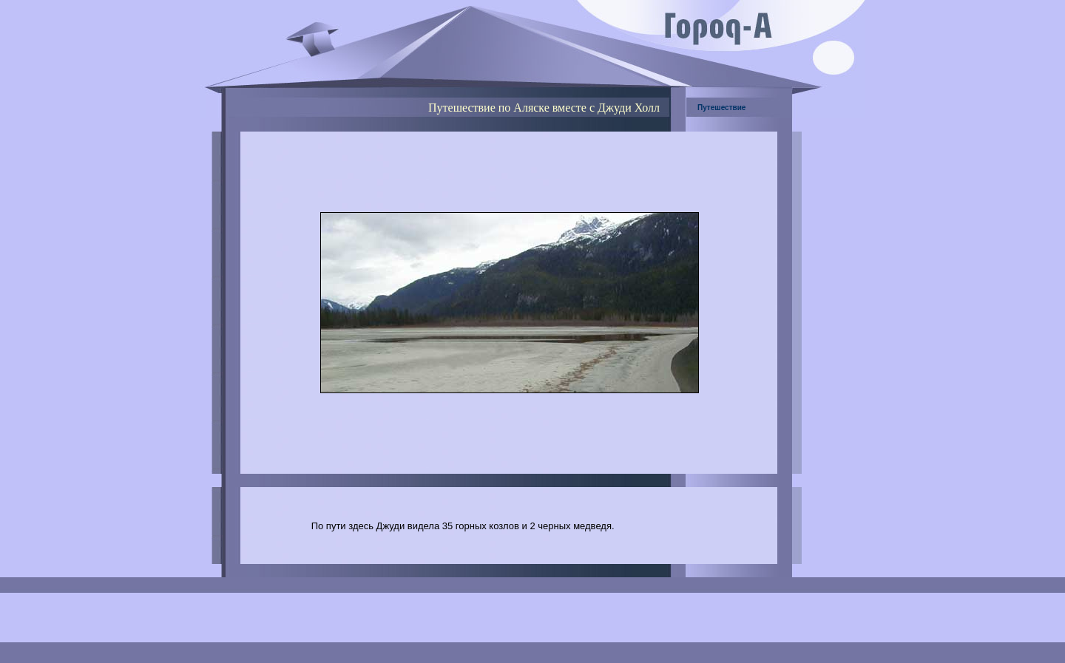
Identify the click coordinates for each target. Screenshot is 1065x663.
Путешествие (721, 107)
